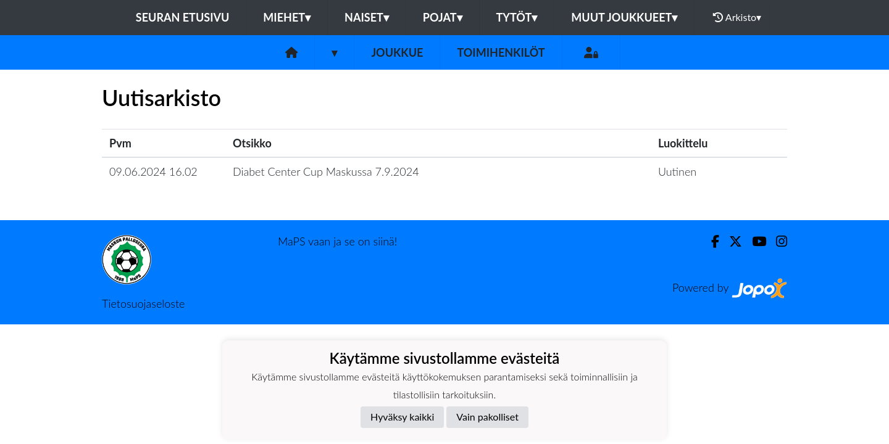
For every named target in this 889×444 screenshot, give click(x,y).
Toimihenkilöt (501, 52)
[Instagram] (776, 241)
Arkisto (737, 17)
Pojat (442, 17)
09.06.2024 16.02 (153, 171)
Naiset (366, 17)
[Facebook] (710, 241)
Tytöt (517, 17)
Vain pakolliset (487, 416)
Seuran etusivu (183, 17)
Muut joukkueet (624, 17)
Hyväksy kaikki (402, 416)
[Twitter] (730, 241)
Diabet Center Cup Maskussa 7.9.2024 (326, 171)
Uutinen (677, 171)
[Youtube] (754, 241)
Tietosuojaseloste (143, 303)
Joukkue (397, 52)
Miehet (287, 17)
